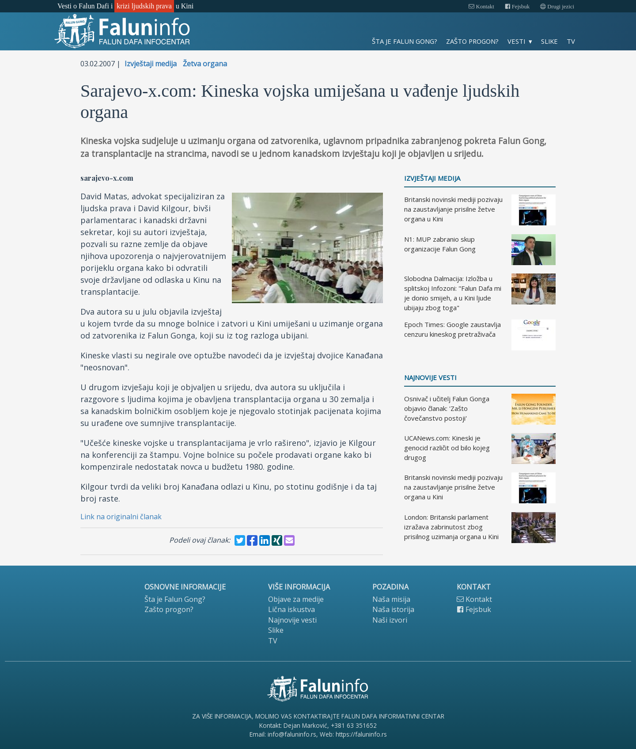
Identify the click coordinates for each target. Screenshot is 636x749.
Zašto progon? (472, 41)
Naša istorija (393, 609)
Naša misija (391, 599)
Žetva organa (205, 63)
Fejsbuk (517, 7)
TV (571, 41)
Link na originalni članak (121, 516)
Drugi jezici (557, 7)
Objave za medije (296, 599)
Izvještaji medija (151, 63)
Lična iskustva (291, 609)
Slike (549, 41)
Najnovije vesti (430, 377)
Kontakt (481, 7)
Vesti (516, 41)
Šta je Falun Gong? (404, 41)
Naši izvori (389, 620)
